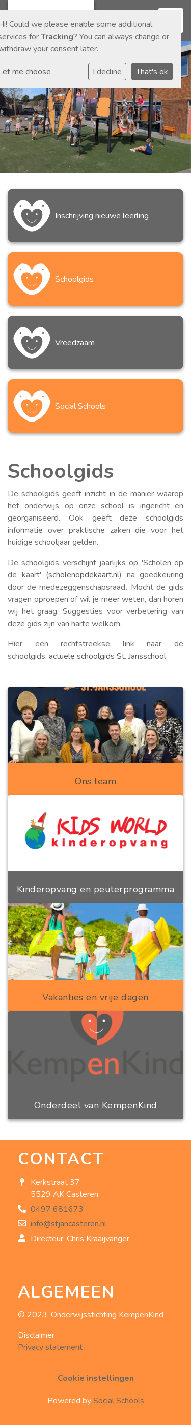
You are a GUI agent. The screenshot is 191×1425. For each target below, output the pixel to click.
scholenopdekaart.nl (83, 574)
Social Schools (118, 1400)
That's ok (152, 71)
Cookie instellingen (96, 1378)
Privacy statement (50, 1347)
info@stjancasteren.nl (68, 1223)
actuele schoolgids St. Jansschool (107, 656)
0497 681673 (57, 1209)
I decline (107, 71)
